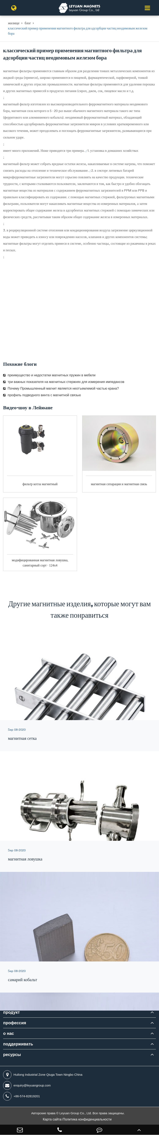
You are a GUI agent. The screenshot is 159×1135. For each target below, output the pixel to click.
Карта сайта (52, 1119)
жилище (13, 23)
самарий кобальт (22, 979)
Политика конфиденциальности (87, 1119)
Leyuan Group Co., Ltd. (76, 1113)
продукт (11, 1012)
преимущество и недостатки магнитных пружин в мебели (49, 375)
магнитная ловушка (25, 859)
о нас (8, 1033)
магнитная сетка (22, 738)
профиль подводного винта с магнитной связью (42, 395)
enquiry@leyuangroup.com (27, 1085)
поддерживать (18, 1044)
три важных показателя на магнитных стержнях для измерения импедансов (63, 382)
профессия (14, 1023)
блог (28, 23)
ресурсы (12, 1054)
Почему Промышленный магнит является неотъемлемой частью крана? (61, 388)
